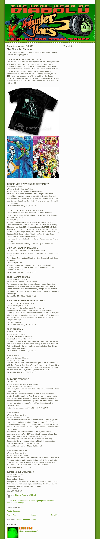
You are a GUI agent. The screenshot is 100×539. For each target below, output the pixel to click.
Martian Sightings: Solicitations (41, 501)
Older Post (55, 515)
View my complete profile (29, 531)
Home (33, 515)
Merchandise (12, 503)
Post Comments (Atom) (26, 520)
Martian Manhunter (20, 501)
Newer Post (11, 515)
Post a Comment (13, 511)
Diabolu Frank (27, 528)
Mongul (21, 503)
